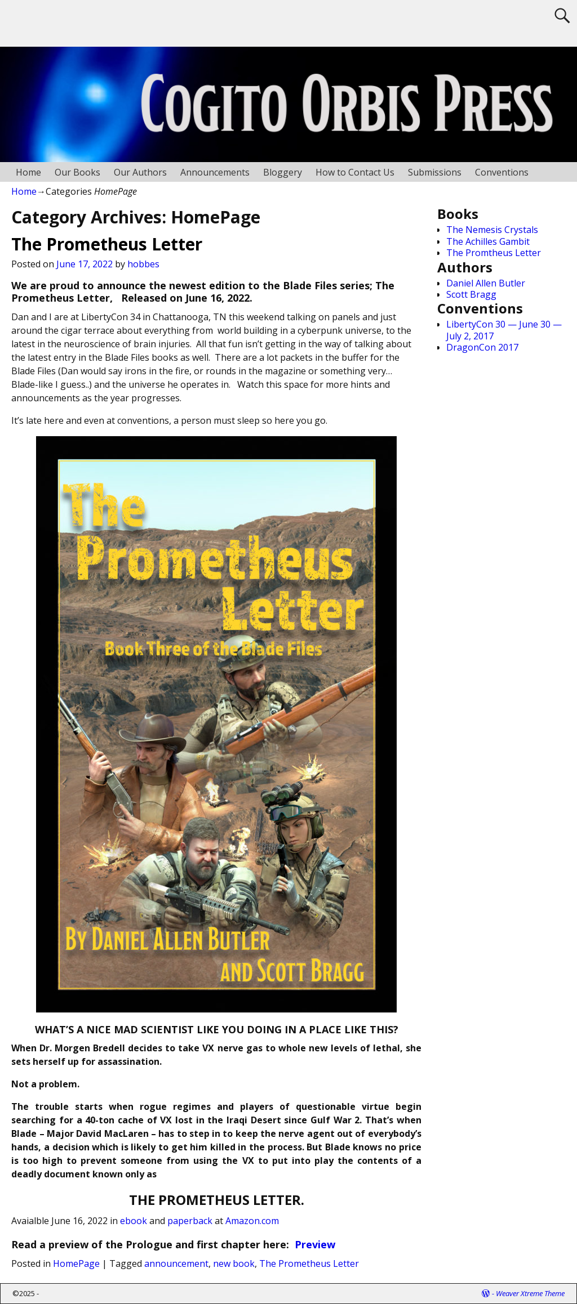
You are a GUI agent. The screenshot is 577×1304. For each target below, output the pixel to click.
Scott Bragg (471, 294)
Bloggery (282, 172)
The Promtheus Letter (493, 253)
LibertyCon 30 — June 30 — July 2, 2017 (504, 330)
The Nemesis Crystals (492, 229)
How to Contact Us (355, 172)
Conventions (502, 172)
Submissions (434, 172)
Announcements (215, 172)
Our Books (77, 172)
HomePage (76, 1263)
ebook (133, 1221)
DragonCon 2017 (482, 347)
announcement (176, 1263)
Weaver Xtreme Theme (530, 1293)
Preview (315, 1244)
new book (234, 1263)
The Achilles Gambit (488, 241)
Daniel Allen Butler (485, 283)
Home (28, 172)
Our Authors (140, 172)
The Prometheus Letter (106, 244)
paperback (189, 1221)
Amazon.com (252, 1221)
